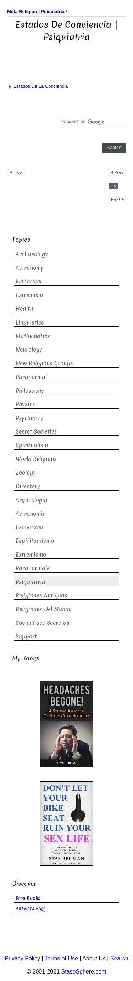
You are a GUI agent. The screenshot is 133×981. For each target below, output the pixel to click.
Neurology (29, 349)
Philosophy (30, 391)
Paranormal (31, 377)
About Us (94, 958)
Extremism (29, 295)
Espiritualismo (35, 541)
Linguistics (30, 322)
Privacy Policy (22, 958)
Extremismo (31, 554)
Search (119, 958)
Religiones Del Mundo (44, 609)
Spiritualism (32, 445)
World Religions (36, 459)
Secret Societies (36, 431)
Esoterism (28, 281)
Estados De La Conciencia (37, 86)
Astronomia (31, 514)
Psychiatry (29, 418)
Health (24, 308)
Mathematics (33, 336)
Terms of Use (61, 958)
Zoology (26, 472)
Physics (25, 404)
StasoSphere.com (83, 972)
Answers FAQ (30, 908)
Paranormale (33, 568)
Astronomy (30, 268)
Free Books (28, 898)
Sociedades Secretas (43, 623)
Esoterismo (30, 527)
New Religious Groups (44, 363)
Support (26, 636)
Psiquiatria (30, 582)
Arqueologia (32, 500)
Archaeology (32, 254)
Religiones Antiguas (41, 595)
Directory (28, 486)
